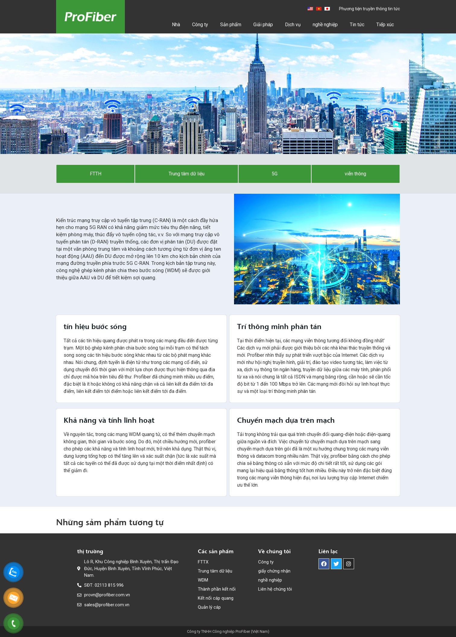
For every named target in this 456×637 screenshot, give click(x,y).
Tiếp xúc (385, 24)
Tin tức (357, 24)
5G (274, 174)
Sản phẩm (230, 24)
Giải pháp (263, 24)
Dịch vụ (293, 24)
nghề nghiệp (325, 24)
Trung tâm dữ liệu (186, 174)
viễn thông (355, 174)
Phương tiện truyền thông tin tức (369, 8)
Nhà (176, 24)
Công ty (200, 24)
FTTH (95, 174)
